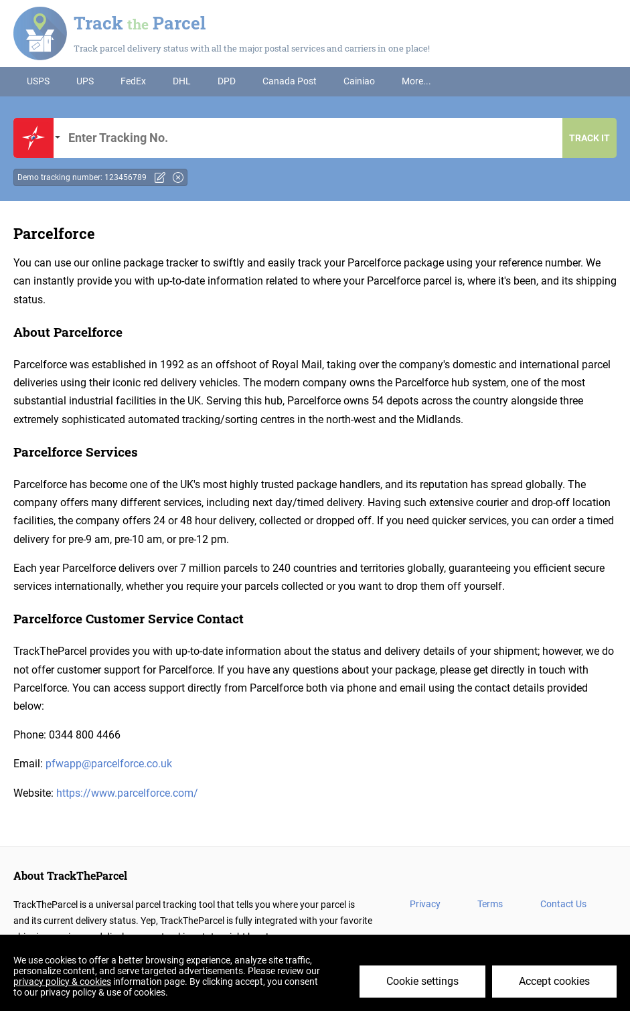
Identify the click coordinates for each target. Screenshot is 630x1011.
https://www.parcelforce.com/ (127, 793)
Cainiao (359, 81)
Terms (490, 904)
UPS (85, 81)
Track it (589, 138)
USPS (38, 81)
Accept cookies (554, 981)
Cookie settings (422, 981)
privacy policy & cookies (62, 981)
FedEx (133, 81)
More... (416, 81)
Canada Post (289, 81)
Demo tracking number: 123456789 (82, 177)
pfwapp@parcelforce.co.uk (109, 763)
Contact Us (563, 904)
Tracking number (312, 138)
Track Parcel (140, 22)
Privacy (425, 904)
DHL (182, 81)
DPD (227, 81)
